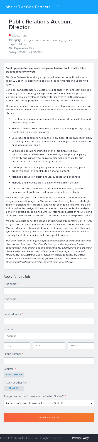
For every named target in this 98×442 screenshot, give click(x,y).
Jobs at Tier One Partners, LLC (31, 7)
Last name (10, 299)
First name (10, 284)
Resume (9, 369)
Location (9, 329)
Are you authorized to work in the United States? (34, 396)
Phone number (12, 354)
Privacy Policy (80, 438)
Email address (12, 314)
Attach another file (15, 382)
